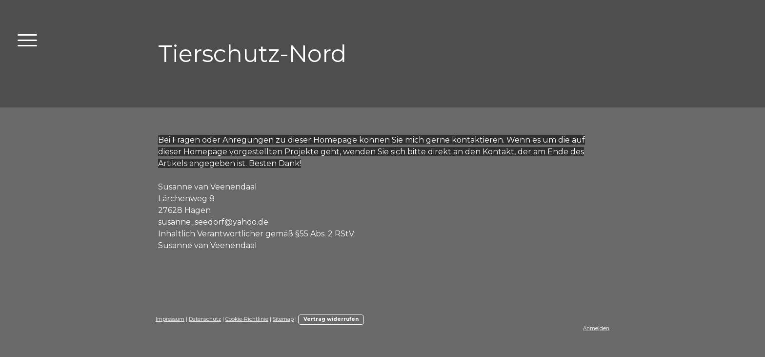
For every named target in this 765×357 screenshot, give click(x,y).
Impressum (170, 319)
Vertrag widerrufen (331, 319)
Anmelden (596, 328)
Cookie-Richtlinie (246, 319)
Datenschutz (205, 319)
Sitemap (283, 319)
